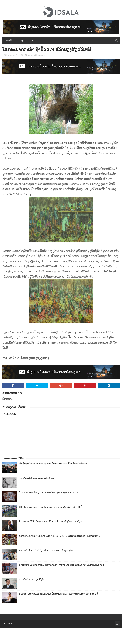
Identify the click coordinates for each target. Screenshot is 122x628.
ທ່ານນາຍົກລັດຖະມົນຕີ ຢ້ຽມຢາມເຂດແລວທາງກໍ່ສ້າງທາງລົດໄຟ (47, 550)
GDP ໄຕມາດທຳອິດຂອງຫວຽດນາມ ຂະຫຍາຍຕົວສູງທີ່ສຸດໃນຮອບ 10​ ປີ (50, 507)
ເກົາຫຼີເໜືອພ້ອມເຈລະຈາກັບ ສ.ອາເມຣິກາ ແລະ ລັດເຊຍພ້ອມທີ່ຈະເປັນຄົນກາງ (53, 464)
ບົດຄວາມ (41, 55)
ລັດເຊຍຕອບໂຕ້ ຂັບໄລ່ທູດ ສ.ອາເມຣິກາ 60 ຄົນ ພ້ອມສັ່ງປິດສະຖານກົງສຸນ (51, 521)
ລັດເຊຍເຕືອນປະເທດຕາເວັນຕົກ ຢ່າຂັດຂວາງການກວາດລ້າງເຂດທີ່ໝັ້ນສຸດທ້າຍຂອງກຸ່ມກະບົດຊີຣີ (61, 565)
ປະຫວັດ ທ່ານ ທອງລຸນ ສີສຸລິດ (32, 579)
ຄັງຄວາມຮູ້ (32, 55)
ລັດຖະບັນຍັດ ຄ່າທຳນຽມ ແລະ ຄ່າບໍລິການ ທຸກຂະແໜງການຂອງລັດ (48, 492)
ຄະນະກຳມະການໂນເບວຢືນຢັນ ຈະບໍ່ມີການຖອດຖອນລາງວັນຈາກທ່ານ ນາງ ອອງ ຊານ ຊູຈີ (58, 594)
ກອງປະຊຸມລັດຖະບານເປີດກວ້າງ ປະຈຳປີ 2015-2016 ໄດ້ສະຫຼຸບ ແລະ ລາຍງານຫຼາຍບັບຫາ (59, 536)
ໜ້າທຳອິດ (9, 41)
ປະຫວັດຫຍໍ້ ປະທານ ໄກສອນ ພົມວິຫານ (36, 478)
